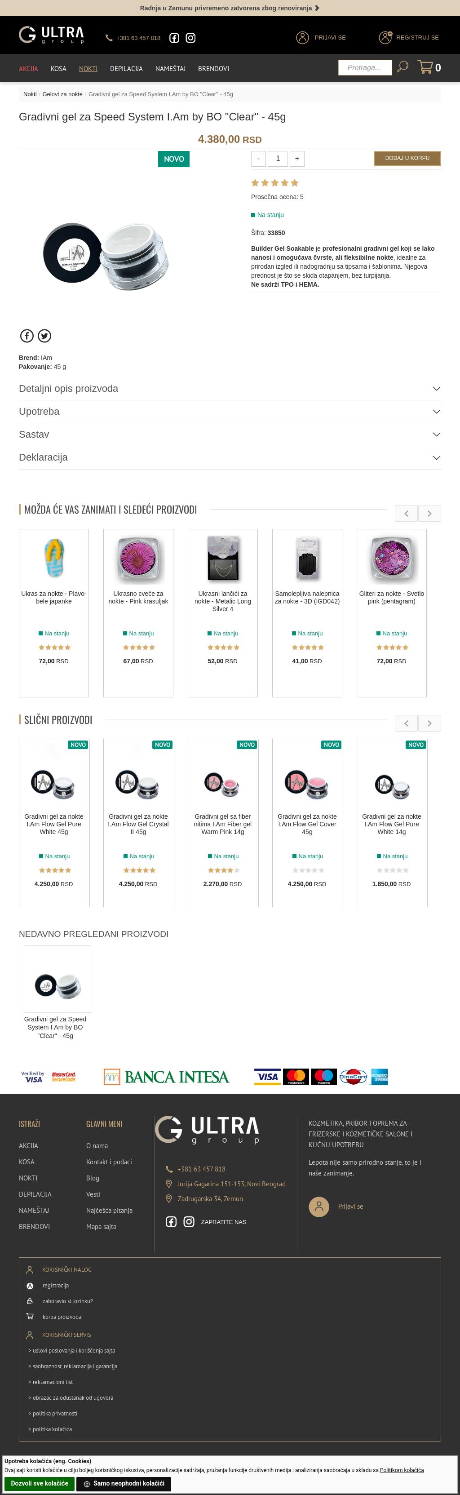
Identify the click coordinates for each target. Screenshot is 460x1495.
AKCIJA (28, 1145)
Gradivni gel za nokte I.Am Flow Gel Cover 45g (307, 824)
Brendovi (213, 68)
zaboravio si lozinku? (68, 1301)
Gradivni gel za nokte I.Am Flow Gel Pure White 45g (54, 824)
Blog (92, 1178)
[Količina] (278, 159)
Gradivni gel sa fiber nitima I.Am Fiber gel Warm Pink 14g (223, 824)
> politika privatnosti (52, 1413)
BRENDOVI (34, 1226)
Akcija (28, 68)
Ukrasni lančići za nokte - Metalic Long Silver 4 (223, 601)
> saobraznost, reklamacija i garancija (72, 1366)
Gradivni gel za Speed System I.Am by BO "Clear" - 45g (55, 1027)
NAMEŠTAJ (34, 1210)
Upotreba (39, 411)
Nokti (88, 68)
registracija (56, 1285)
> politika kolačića (50, 1429)
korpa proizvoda (62, 1317)
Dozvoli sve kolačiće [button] (39, 1483)
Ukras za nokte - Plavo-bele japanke (54, 597)
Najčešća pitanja (109, 1210)
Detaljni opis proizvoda (68, 388)
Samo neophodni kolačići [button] (124, 1484)
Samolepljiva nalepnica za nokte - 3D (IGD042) (307, 597)
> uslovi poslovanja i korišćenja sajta (71, 1350)
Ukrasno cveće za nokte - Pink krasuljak (138, 597)
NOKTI (28, 1178)
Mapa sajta (101, 1226)
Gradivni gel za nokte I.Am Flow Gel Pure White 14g (391, 824)
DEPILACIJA (35, 1194)
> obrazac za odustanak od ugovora (70, 1398)
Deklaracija (43, 457)
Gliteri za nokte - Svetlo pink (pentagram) (392, 597)
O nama (97, 1145)
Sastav (34, 434)
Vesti (93, 1194)
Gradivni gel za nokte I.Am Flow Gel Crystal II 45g (138, 824)
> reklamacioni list (50, 1382)
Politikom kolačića (402, 1470)
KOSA (27, 1162)
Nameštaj (170, 68)
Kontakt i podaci (109, 1162)
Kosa (58, 68)
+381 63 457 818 (201, 1169)
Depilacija (126, 68)
